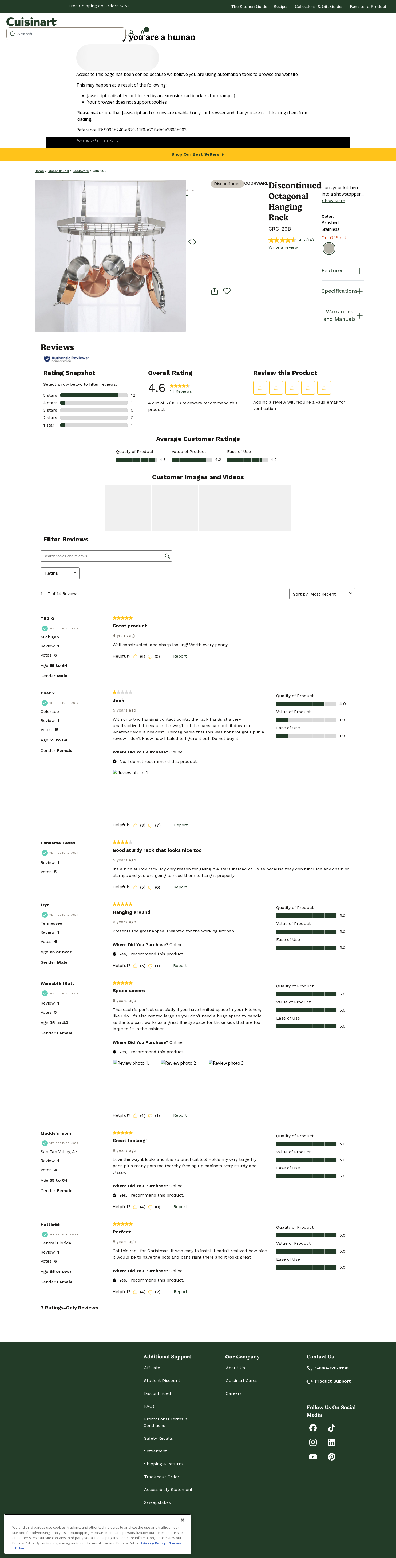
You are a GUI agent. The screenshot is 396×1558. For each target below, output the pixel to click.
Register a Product (368, 6)
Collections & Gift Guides (319, 6)
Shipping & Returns (164, 1463)
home (39, 171)
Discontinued (58, 171)
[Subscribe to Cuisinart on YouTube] (313, 1456)
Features (343, 270)
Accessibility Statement (168, 1489)
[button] (131, 33)
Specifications (343, 291)
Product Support (329, 1381)
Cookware (81, 171)
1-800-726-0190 (328, 1367)
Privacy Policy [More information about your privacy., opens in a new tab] (153, 1543)
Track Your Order (161, 1476)
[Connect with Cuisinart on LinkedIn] (331, 1442)
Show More (333, 200)
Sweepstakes (157, 1502)
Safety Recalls (158, 1438)
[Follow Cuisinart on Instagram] (313, 1442)
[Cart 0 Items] (145, 32)
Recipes (281, 6)
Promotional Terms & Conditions (165, 1422)
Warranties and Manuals (343, 315)
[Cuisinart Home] (31, 21)
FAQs (149, 1406)
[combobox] (66, 33)
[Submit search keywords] (13, 33)
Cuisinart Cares (242, 1380)
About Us (235, 1367)
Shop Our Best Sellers (198, 154)
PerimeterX (103, 140)
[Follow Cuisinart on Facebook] (313, 1427)
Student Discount (162, 1380)
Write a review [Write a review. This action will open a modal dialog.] (283, 247)
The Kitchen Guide (249, 6)
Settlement (155, 1451)
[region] (97, 1534)
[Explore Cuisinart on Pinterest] (331, 1456)
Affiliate (152, 1367)
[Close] (182, 1520)
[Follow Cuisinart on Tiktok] (331, 1427)
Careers (234, 1393)
